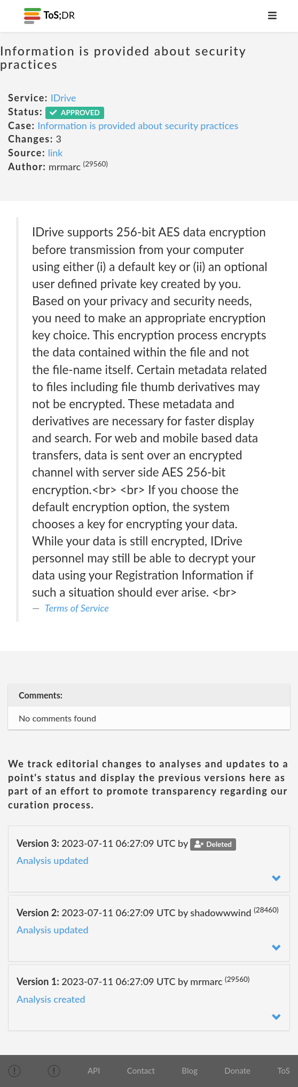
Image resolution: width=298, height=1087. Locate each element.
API (94, 1070)
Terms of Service (77, 608)
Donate (237, 1070)
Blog (189, 1070)
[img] (14, 1071)
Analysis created (51, 999)
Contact (141, 1070)
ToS (284, 1070)
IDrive (63, 98)
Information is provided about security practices (137, 125)
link (55, 152)
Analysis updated (53, 860)
